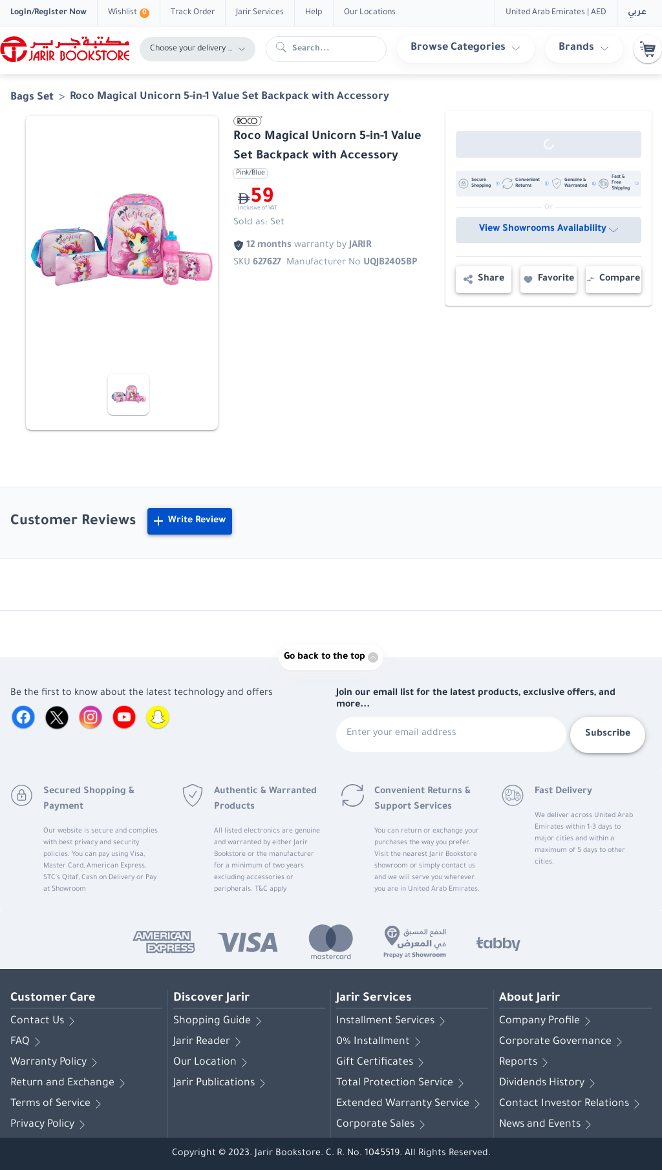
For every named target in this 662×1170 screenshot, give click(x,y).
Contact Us (45, 1021)
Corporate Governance (563, 1042)
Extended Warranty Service (410, 1104)
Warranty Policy (56, 1062)
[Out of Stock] (548, 144)
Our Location (212, 1062)
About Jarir (529, 998)
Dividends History (549, 1083)
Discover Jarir (211, 998)
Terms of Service (58, 1104)
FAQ (27, 1042)
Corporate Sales (383, 1125)
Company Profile (547, 1021)
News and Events (547, 1125)
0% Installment (380, 1042)
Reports (526, 1062)
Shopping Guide (219, 1021)
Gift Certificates (382, 1062)
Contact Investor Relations (572, 1104)
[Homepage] (64, 49)
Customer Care (53, 998)
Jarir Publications (221, 1083)
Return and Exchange (70, 1083)
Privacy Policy (50, 1125)
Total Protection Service (402, 1083)
